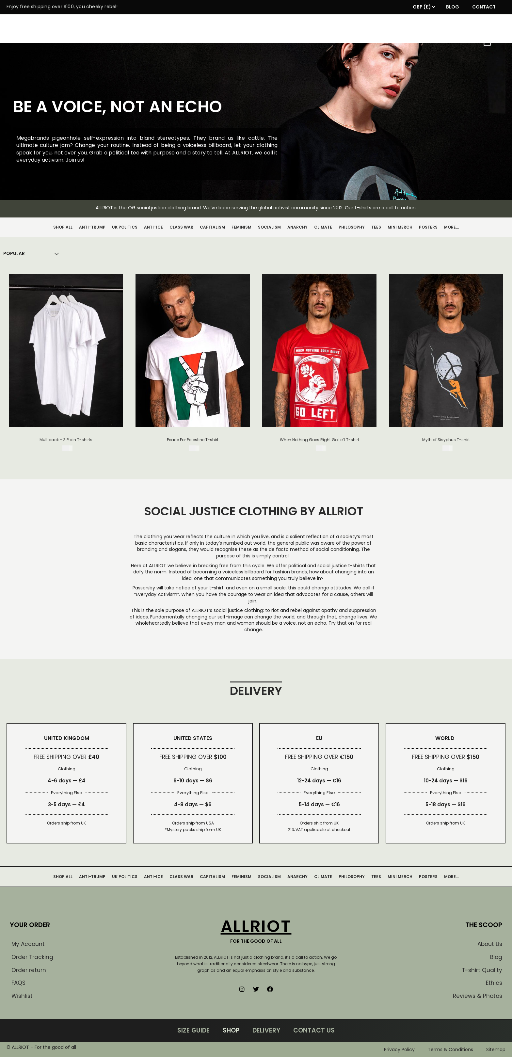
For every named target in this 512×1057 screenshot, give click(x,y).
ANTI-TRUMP (92, 227)
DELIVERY (266, 1030)
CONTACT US (314, 1030)
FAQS (18, 983)
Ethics (494, 983)
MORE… (451, 227)
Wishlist (22, 996)
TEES (376, 227)
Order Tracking (32, 957)
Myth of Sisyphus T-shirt (446, 439)
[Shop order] (14, 253)
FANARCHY (290, 41)
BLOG (452, 7)
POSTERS (428, 227)
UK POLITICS (124, 227)
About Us (489, 944)
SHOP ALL (62, 227)
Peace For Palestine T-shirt (192, 439)
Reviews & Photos (477, 996)
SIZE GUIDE (193, 1030)
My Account (28, 944)
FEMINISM (241, 227)
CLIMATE (323, 227)
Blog (496, 957)
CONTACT (484, 7)
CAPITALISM (212, 227)
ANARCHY (297, 227)
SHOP (255, 41)
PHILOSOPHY (352, 227)
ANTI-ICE (153, 227)
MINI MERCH (400, 227)
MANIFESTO (220, 41)
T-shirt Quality (482, 970)
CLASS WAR (181, 227)
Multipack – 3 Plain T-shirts (66, 439)
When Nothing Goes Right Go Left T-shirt (319, 439)
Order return (28, 970)
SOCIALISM (269, 227)
